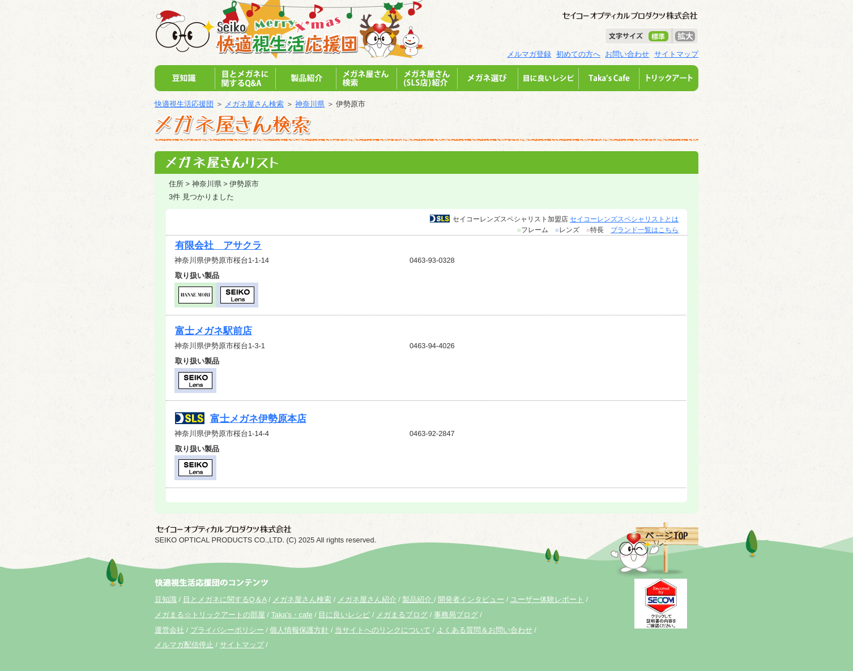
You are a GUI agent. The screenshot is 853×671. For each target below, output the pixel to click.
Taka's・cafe (292, 614)
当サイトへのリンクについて (382, 630)
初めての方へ (578, 54)
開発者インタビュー (471, 599)
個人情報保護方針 (299, 630)
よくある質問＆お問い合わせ (484, 630)
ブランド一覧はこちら (645, 229)
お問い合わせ (627, 54)
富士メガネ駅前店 (213, 331)
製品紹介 (418, 599)
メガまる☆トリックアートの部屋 (210, 614)
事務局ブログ (456, 614)
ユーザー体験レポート (547, 599)
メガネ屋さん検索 (254, 104)
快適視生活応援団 (184, 104)
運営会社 (169, 630)
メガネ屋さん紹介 (367, 599)
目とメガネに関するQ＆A (225, 599)
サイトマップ (676, 54)
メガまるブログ (402, 614)
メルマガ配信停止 (184, 644)
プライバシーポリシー (227, 630)
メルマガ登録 (529, 54)
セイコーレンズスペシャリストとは (624, 219)
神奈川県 (310, 104)
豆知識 (166, 599)
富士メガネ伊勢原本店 (258, 418)
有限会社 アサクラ (218, 245)
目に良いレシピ (344, 614)
